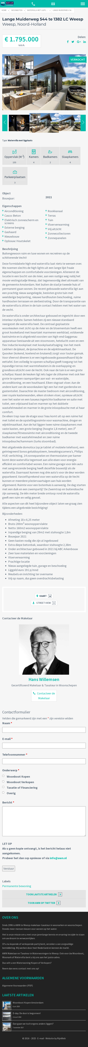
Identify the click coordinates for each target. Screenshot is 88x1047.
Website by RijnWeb (55, 1038)
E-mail (7, 739)
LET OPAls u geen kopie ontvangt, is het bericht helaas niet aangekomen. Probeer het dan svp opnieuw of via (36, 851)
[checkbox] (3, 776)
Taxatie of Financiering (22, 787)
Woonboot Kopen (18, 776)
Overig (11, 793)
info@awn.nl (58, 858)
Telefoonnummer (14, 754)
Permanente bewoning (16, 886)
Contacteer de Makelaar (46, 695)
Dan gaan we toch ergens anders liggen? (33, 1023)
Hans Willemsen (44, 679)
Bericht (8, 802)
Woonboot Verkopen (20, 782)
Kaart (43, 596)
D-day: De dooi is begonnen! (27, 1013)
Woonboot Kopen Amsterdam (28, 1002)
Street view (43, 603)
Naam (7, 723)
